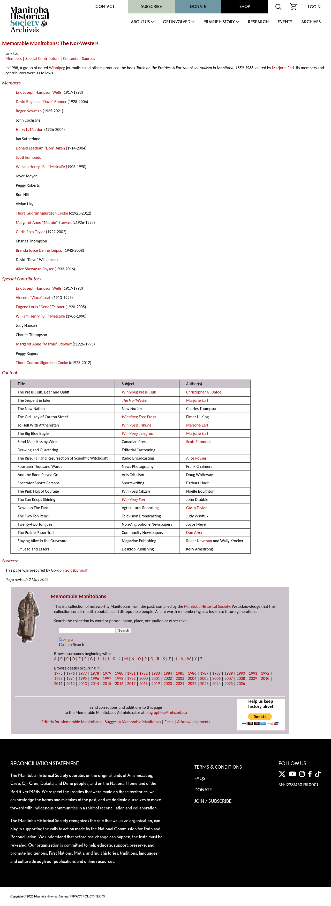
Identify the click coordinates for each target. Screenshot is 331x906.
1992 (265, 673)
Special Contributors (42, 58)
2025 (228, 683)
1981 (131, 673)
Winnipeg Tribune (136, 425)
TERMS (100, 896)
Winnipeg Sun (133, 499)
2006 (216, 678)
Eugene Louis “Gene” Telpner (40, 306)
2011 (58, 683)
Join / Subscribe (213, 801)
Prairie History (219, 22)
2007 (228, 678)
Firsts (168, 721)
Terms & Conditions (218, 767)
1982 (143, 673)
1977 (82, 673)
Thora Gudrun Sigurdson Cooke (42, 213)
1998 (119, 678)
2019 (156, 683)
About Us (140, 22)
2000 (143, 678)
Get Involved (176, 22)
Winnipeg (57, 67)
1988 (216, 673)
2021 (180, 683)
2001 (156, 678)
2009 (253, 678)
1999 (131, 678)
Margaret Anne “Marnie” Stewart (44, 222)
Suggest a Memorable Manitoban (133, 721)
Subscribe (151, 6)
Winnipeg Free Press (139, 416)
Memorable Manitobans (30, 43)
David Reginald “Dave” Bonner (41, 101)
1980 (119, 673)
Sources (88, 58)
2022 (192, 683)
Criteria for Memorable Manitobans (71, 721)
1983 (156, 673)
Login (314, 6)
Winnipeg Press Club (139, 392)
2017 (131, 683)
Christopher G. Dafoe (203, 392)
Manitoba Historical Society (207, 606)
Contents (70, 58)
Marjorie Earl (283, 67)
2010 (265, 678)
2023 (204, 683)
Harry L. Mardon (29, 129)
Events (285, 22)
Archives (311, 22)
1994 (70, 678)
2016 (119, 683)
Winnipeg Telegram (138, 433)
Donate (198, 6)
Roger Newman (29, 110)
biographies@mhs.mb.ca (166, 712)
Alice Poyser (196, 458)
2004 (192, 678)
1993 (58, 678)
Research (258, 22)
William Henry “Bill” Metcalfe (40, 166)
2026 (241, 683)
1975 (58, 673)
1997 (107, 678)
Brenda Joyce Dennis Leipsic (39, 250)
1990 (241, 673)
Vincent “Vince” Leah (33, 297)
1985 (180, 673)
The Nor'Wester (135, 400)
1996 (95, 678)
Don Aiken (194, 532)
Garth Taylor (196, 507)
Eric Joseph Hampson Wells (38, 92)
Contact (105, 6)
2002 (168, 678)
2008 (241, 678)
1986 (192, 673)
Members (13, 58)
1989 (228, 673)
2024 (216, 683)
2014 (95, 683)
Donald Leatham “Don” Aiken (40, 148)
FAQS (199, 778)
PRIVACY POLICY (82, 896)
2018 (143, 683)
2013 (82, 683)
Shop (244, 6)
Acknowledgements (193, 721)
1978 (95, 673)
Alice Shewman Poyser (35, 268)
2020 (168, 683)
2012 (70, 683)
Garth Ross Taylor (30, 231)
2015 (107, 683)
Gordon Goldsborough (69, 570)
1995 (82, 678)
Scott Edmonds (28, 157)
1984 (168, 673)
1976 (70, 673)
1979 (107, 673)
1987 (204, 673)
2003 (180, 678)
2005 (204, 678)
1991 (253, 673)
